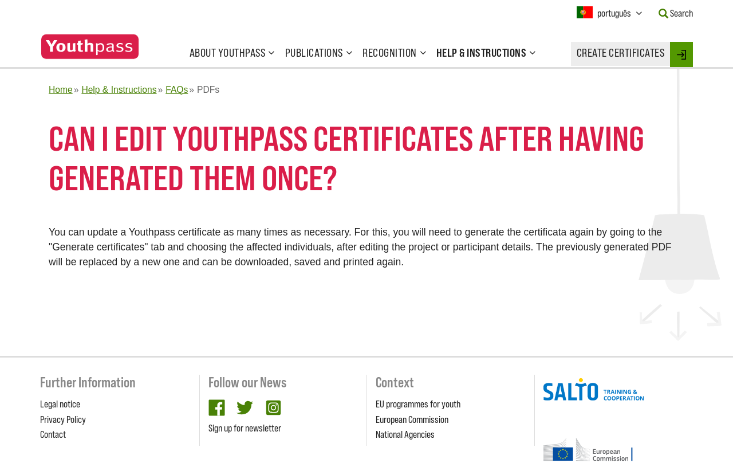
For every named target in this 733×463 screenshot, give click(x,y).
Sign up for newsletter (244, 428)
